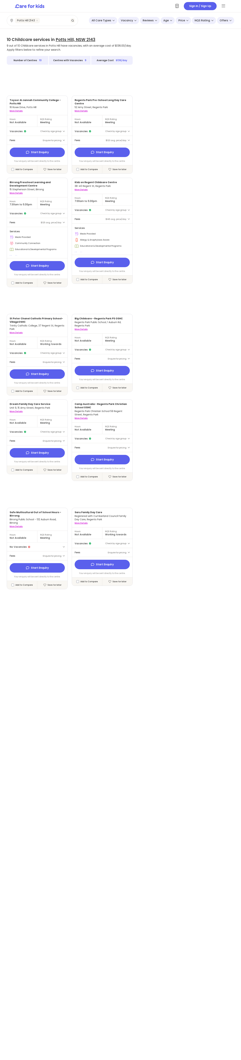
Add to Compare (24, 169)
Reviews (150, 20)
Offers (226, 20)
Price (183, 20)
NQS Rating (204, 20)
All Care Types (103, 20)
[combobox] (42, 20)
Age (167, 20)
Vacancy (128, 20)
